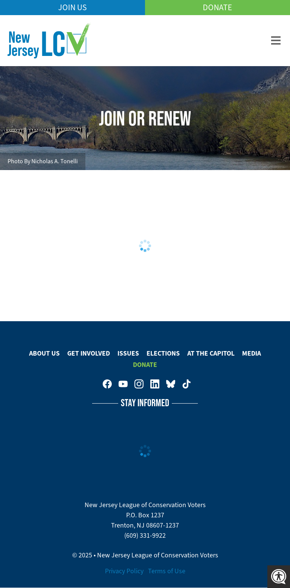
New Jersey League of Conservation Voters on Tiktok (186, 384)
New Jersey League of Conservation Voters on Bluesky (171, 384)
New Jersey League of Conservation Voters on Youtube (123, 384)
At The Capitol (210, 353)
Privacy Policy (124, 571)
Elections (163, 353)
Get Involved (88, 353)
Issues (128, 353)
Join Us (72, 7)
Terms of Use (166, 571)
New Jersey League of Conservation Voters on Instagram (139, 384)
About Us (44, 353)
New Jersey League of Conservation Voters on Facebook (107, 384)
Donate (217, 7)
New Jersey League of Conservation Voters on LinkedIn (155, 384)
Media (251, 353)
